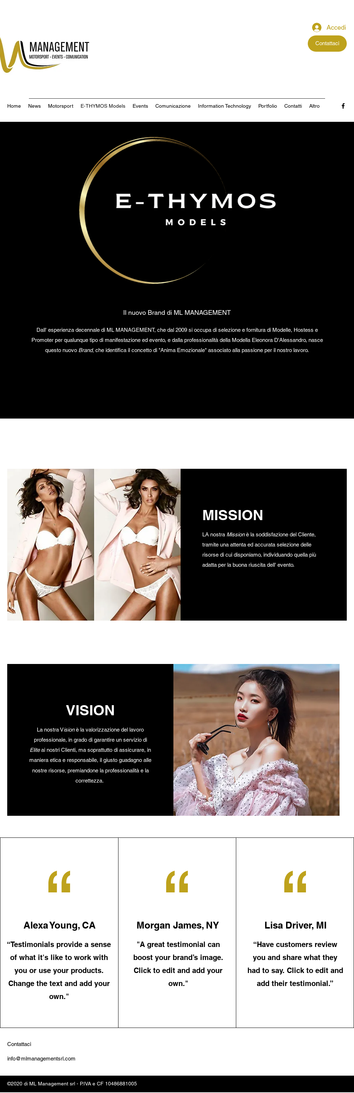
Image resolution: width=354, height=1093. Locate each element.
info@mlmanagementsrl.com (41, 1058)
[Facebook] (343, 106)
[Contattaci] (327, 43)
